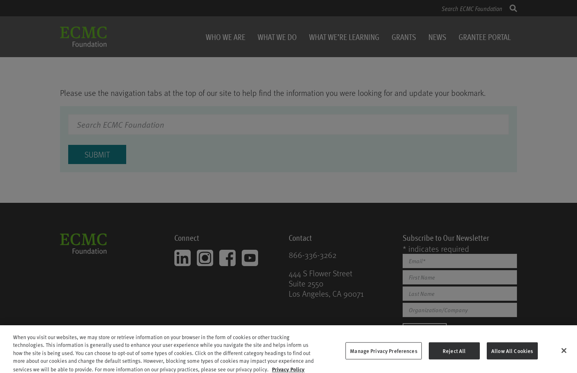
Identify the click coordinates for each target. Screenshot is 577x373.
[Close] (564, 354)
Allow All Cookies (512, 354)
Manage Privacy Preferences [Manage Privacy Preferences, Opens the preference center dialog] (383, 354)
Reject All (454, 354)
